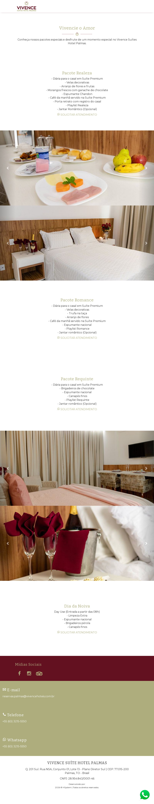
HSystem (67, 787)
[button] (7, 168)
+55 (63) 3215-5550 (15, 721)
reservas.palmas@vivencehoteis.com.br (29, 696)
